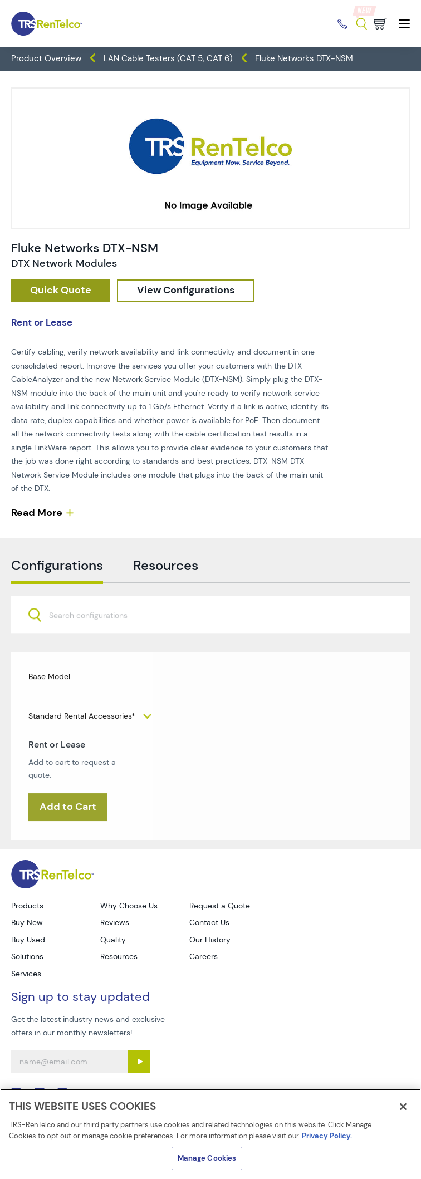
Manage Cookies (207, 1158)
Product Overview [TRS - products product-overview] (46, 58)
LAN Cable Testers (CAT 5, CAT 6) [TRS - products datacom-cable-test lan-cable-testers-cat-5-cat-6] (168, 58)
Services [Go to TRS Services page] (26, 974)
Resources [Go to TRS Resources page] (119, 956)
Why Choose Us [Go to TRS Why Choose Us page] (129, 906)
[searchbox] (95, 641)
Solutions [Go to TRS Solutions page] (27, 956)
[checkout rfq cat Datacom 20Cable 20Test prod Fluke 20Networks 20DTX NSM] (60, 290)
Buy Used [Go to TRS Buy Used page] (28, 940)
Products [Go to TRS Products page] (27, 906)
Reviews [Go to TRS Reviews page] (114, 922)
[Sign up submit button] (139, 1061)
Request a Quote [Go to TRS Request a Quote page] (219, 906)
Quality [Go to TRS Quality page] (113, 940)
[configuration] (185, 290)
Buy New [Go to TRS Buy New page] (27, 922)
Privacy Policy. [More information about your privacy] (327, 1136)
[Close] (403, 1106)
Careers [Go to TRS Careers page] (203, 956)
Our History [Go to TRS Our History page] (210, 940)
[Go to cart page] (380, 24)
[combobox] (210, 640)
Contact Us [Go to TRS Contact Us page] (209, 922)
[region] (210, 1134)
